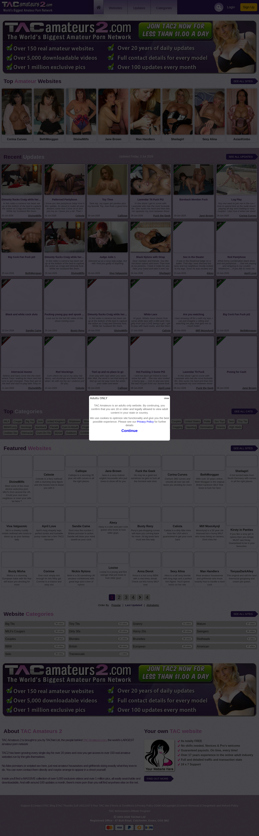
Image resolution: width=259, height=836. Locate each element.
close (166, 398)
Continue (129, 431)
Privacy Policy (145, 421)
